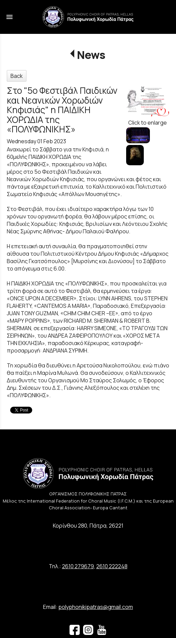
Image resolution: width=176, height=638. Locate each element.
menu (9, 17)
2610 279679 (78, 566)
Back (17, 76)
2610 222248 (112, 566)
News (91, 54)
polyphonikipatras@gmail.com (95, 607)
